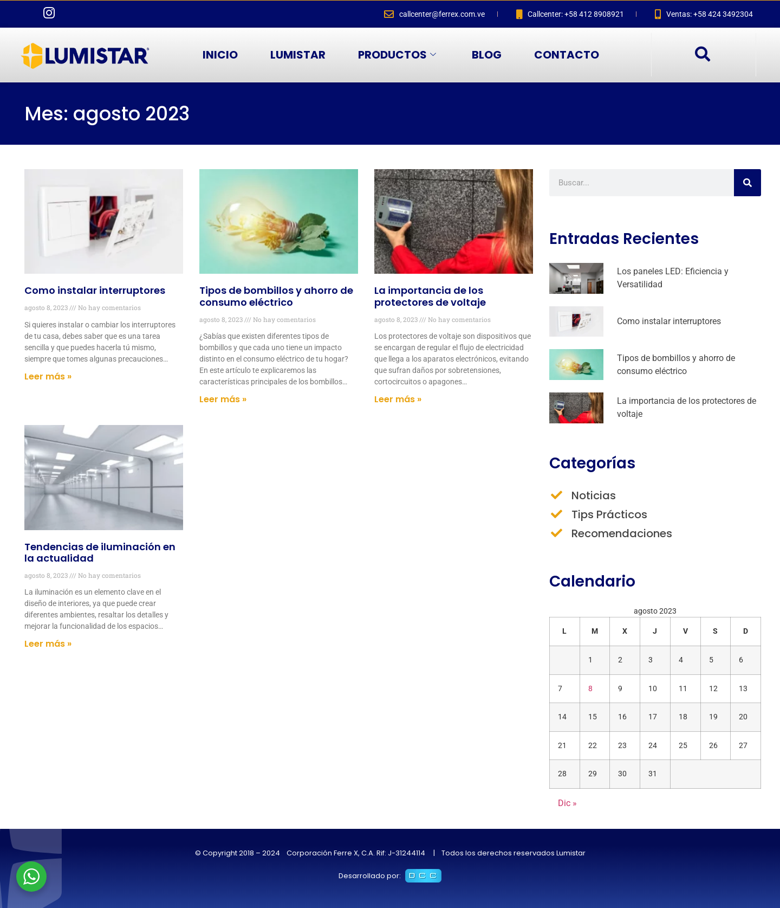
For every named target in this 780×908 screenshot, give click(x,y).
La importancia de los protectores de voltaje (430, 296)
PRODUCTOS (397, 54)
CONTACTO (566, 54)
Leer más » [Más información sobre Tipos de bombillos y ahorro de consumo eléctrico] (222, 399)
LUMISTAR (298, 54)
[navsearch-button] (702, 55)
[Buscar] (747, 182)
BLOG (487, 54)
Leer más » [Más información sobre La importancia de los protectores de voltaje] (397, 399)
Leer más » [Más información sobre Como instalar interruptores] (48, 376)
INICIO (220, 54)
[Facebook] (27, 14)
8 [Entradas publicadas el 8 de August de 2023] (590, 688)
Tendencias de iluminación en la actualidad (100, 552)
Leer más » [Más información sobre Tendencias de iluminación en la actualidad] (48, 643)
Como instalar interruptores (94, 290)
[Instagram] (49, 14)
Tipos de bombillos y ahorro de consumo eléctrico (276, 296)
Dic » (567, 803)
